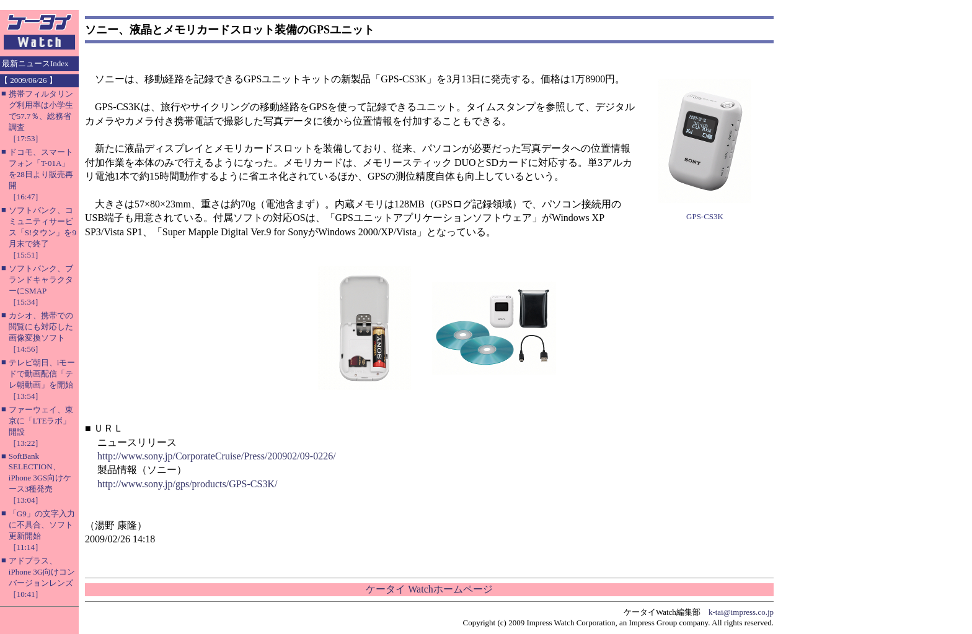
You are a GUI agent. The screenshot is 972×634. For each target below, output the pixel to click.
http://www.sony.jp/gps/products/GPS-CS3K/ (187, 484)
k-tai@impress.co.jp (741, 612)
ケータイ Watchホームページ (429, 589)
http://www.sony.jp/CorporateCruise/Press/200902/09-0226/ (216, 456)
